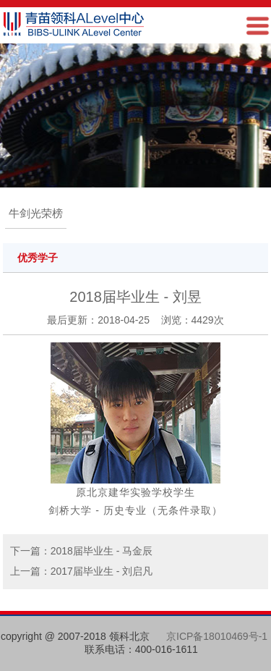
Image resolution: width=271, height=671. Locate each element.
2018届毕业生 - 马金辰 (102, 551)
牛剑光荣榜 (36, 213)
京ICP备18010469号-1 (216, 636)
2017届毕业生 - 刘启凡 (102, 571)
